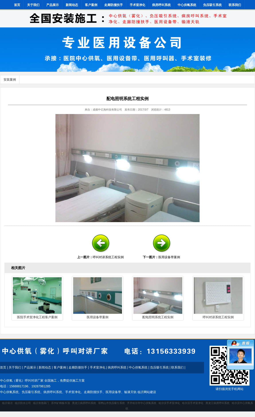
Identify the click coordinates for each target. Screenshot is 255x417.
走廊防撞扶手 (113, 5)
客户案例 (91, 5)
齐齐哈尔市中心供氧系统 (141, 403)
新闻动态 (72, 5)
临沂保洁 (7, 403)
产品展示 (52, 5)
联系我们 (235, 5)
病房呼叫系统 (161, 5)
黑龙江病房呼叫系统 (84, 403)
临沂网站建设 (146, 392)
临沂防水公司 (23, 403)
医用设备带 (113, 392)
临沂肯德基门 (41, 403)
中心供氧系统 (187, 5)
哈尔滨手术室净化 (169, 403)
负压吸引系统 (212, 5)
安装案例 (10, 79)
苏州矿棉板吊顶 (60, 403)
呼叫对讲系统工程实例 (108, 257)
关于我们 (33, 5)
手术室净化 (137, 5)
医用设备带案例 (169, 257)
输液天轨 (130, 392)
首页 (17, 5)
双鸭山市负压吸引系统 (111, 403)
